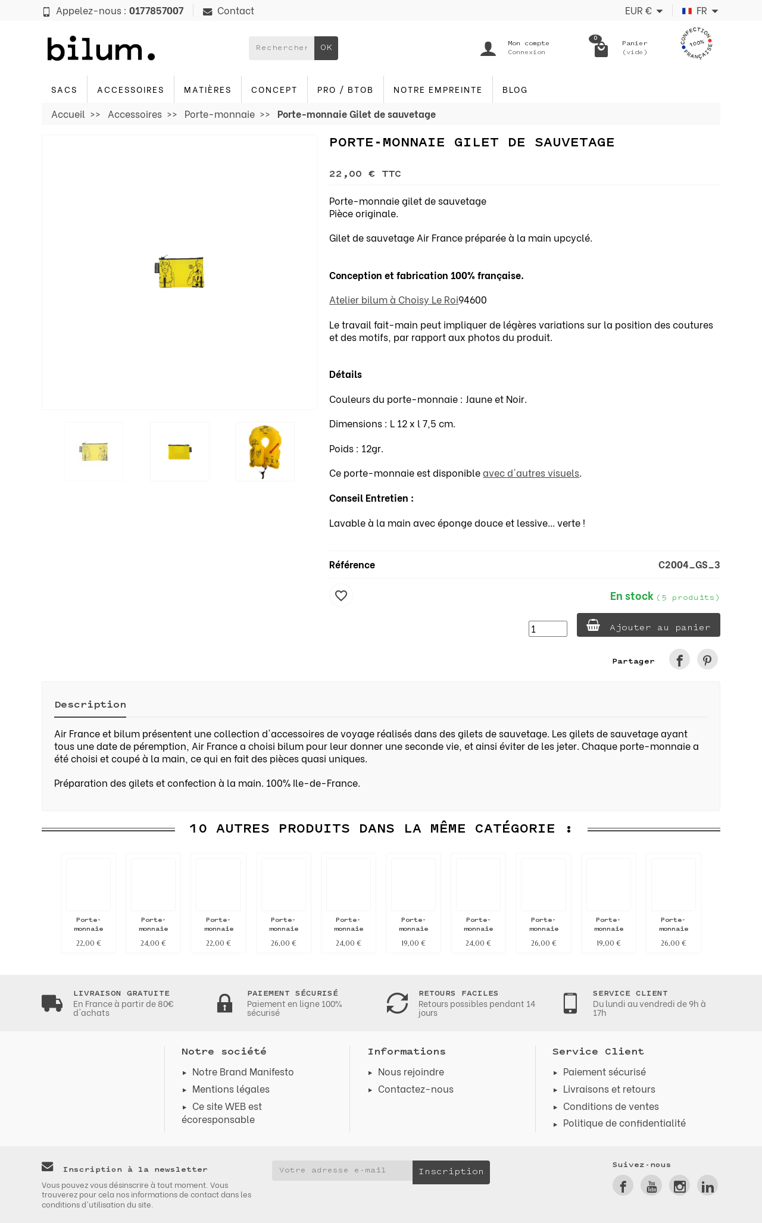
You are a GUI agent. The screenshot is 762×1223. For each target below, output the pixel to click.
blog (515, 89)
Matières (208, 89)
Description (90, 705)
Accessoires (130, 89)
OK (326, 47)
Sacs (64, 89)
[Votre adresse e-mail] (342, 1171)
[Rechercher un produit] (281, 48)
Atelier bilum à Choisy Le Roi (393, 299)
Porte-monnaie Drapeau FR (414, 929)
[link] (679, 659)
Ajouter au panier (648, 626)
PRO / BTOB (345, 89)
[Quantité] (548, 629)
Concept (274, 89)
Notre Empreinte (438, 89)
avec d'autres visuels (531, 472)
